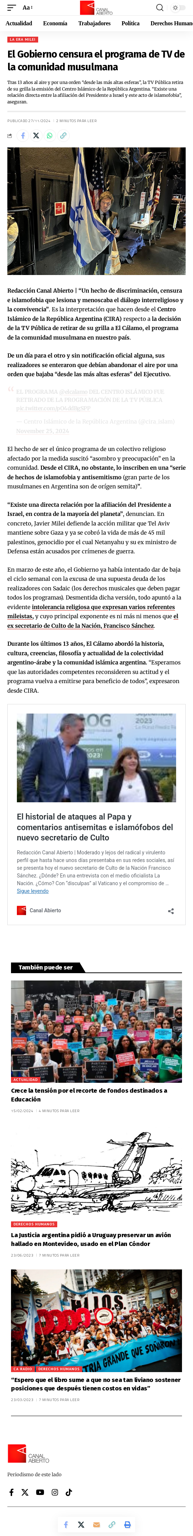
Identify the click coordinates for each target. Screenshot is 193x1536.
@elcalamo (73, 391)
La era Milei (23, 39)
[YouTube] (40, 1492)
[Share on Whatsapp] (50, 135)
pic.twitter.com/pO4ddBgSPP (53, 408)
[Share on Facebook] (23, 135)
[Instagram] (55, 1492)
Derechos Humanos (34, 1224)
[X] (24, 1492)
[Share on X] (36, 135)
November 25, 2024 (42, 431)
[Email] (96, 1524)
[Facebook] (11, 1492)
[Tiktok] (69, 1492)
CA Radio (23, 1369)
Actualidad (26, 1079)
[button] (13, 7)
